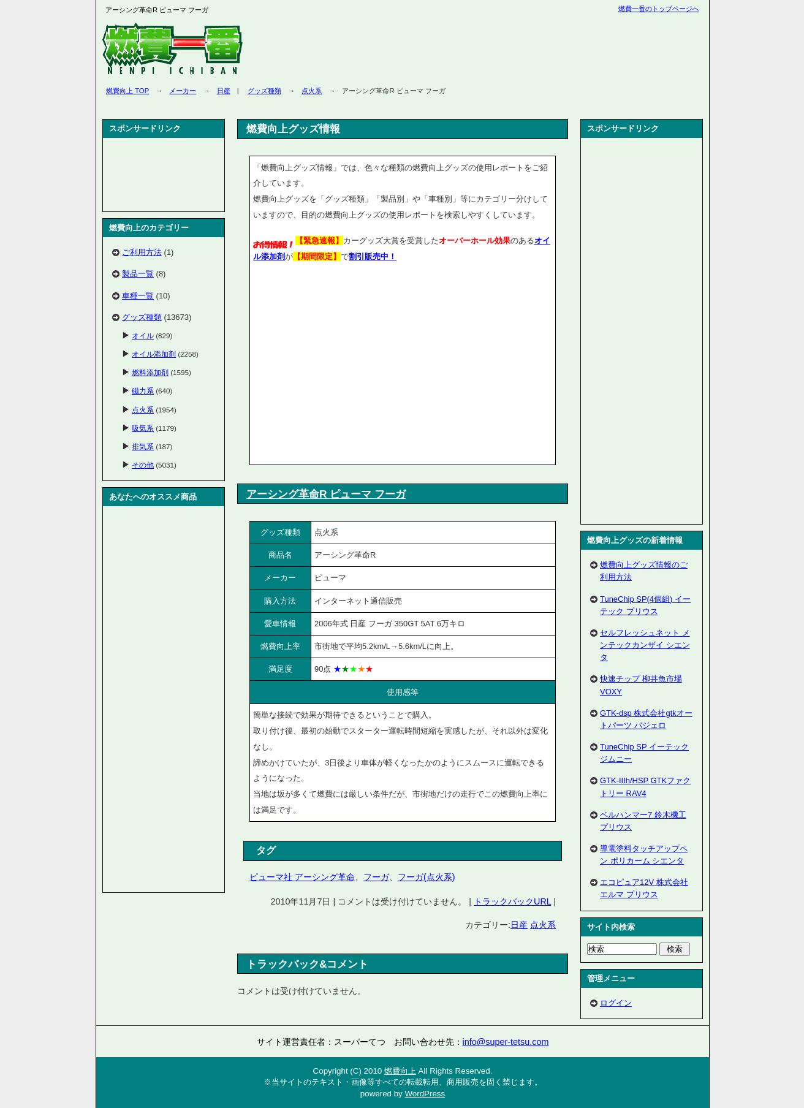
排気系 (143, 446)
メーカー (182, 90)
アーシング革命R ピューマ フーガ (326, 494)
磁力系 (143, 391)
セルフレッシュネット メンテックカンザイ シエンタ (645, 645)
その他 (143, 465)
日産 (223, 90)
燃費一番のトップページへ (658, 8)
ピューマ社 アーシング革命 (302, 877)
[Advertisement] (356, 366)
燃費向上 (400, 1071)
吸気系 (143, 428)
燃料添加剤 (150, 372)
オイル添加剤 (154, 354)
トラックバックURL (512, 901)
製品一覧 (138, 273)
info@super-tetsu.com (506, 1042)
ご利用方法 (142, 252)
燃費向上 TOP (127, 90)
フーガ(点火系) (426, 877)
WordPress (424, 1093)
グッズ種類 (264, 90)
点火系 (312, 90)
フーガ (376, 877)
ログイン (616, 1002)
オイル (143, 336)
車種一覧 (138, 295)
